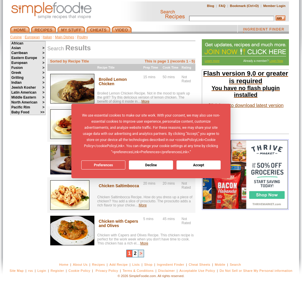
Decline (151, 165)
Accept (198, 165)
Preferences (103, 165)
